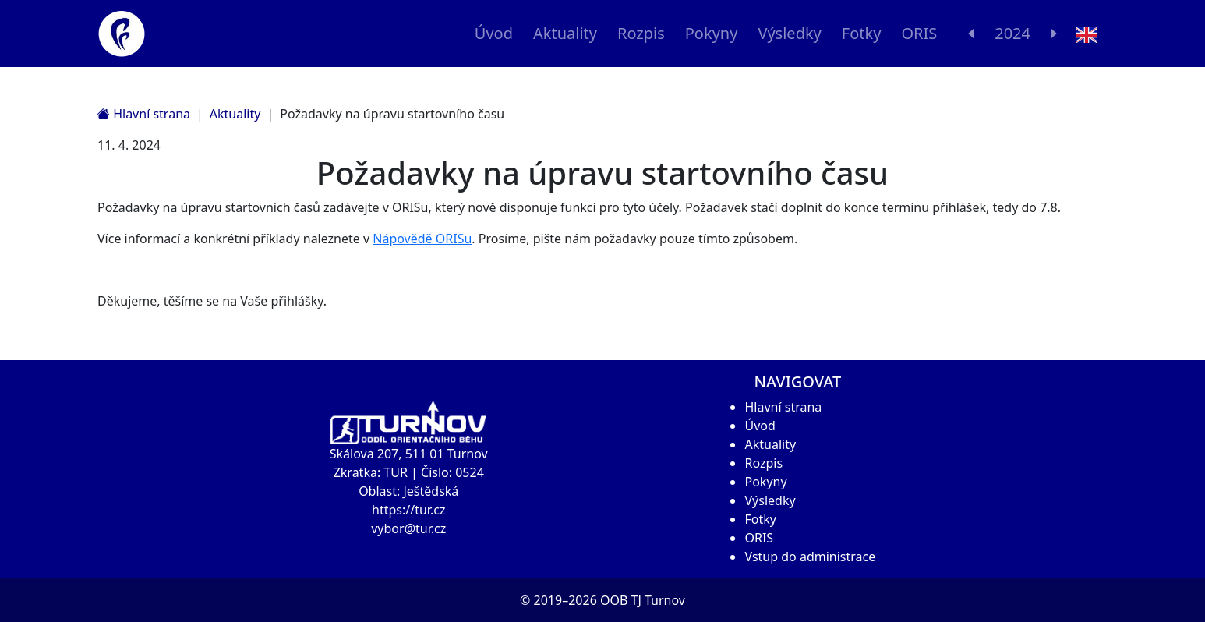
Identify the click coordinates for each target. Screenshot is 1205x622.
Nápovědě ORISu (422, 238)
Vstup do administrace (809, 556)
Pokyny (711, 33)
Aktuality (565, 33)
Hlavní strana (143, 113)
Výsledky (789, 33)
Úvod (494, 33)
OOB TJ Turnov (642, 600)
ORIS (919, 33)
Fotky (862, 33)
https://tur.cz (408, 509)
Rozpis (641, 33)
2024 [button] (1012, 33)
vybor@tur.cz (408, 528)
